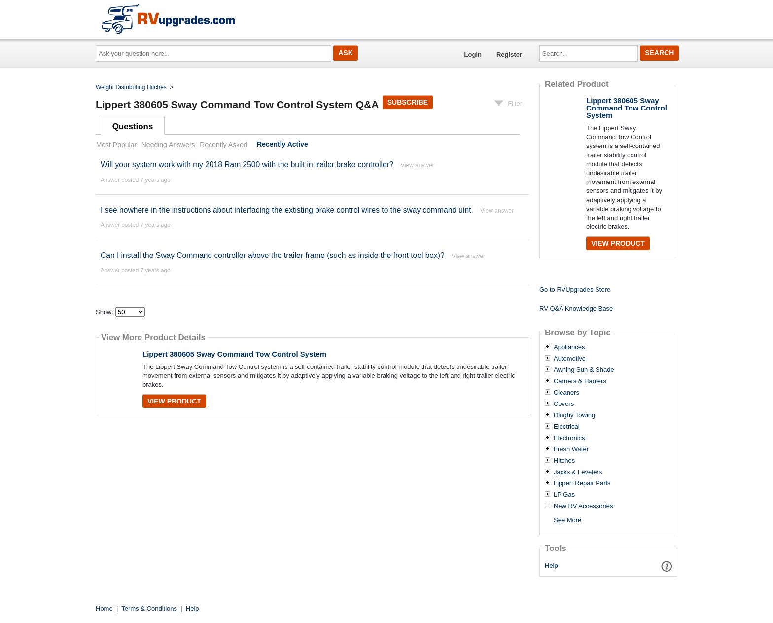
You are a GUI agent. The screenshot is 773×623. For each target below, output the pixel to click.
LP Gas (564, 494)
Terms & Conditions (149, 608)
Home (104, 608)
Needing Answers (168, 144)
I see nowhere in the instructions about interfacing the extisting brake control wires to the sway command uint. (287, 210)
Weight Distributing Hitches (131, 87)
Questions (132, 126)
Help (551, 565)
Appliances (569, 347)
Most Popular (116, 144)
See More (567, 520)
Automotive (570, 358)
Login (473, 54)
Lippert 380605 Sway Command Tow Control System (234, 354)
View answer (417, 165)
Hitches (564, 460)
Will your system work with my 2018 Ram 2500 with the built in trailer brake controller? (247, 164)
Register (509, 54)
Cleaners (566, 392)
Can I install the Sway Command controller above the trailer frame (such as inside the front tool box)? (273, 255)
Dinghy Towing (574, 415)
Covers (564, 404)
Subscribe (407, 102)
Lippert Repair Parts (582, 483)
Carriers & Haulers (580, 381)
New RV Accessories (583, 506)
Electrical (567, 426)
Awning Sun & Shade (584, 369)
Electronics (569, 438)
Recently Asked (223, 144)
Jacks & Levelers (578, 472)
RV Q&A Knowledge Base (576, 308)
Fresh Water (571, 449)
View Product (174, 401)
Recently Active (282, 144)
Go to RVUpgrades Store (574, 289)
